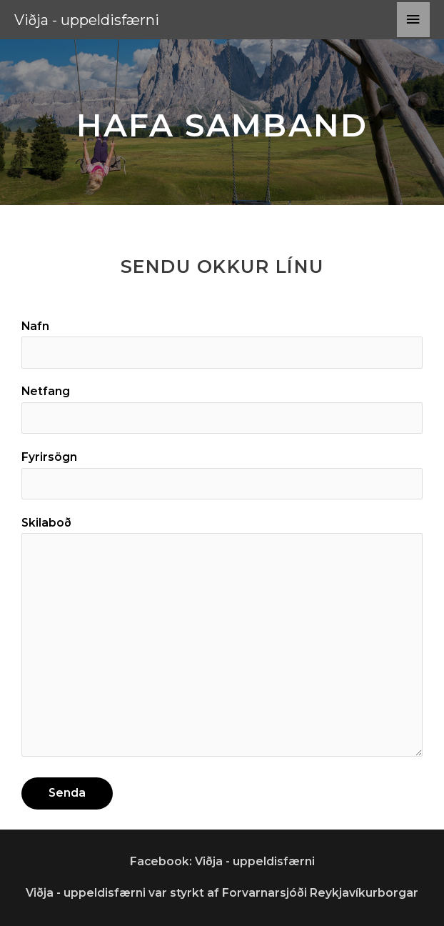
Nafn (222, 344)
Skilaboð (222, 640)
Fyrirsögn (222, 474)
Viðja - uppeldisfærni (86, 20)
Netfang (222, 409)
